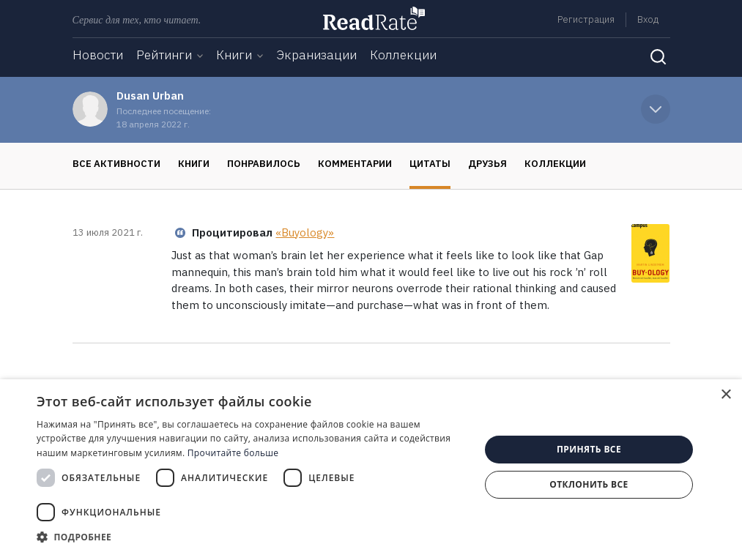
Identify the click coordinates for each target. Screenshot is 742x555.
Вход (647, 19)
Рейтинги (164, 55)
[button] (252, 536)
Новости (98, 55)
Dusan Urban (150, 96)
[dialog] (371, 467)
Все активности (116, 163)
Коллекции (403, 55)
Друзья (487, 163)
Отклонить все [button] (588, 484)
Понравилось (263, 163)
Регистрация (586, 19)
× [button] (725, 395)
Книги (234, 55)
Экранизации (316, 55)
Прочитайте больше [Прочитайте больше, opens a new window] (233, 453)
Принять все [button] (589, 449)
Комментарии (355, 163)
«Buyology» (304, 232)
